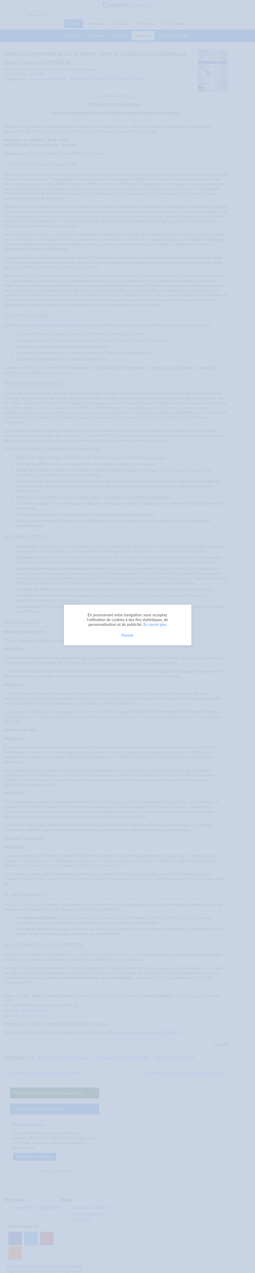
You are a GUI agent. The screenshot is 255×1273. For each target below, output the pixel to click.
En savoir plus (155, 624)
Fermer (128, 635)
